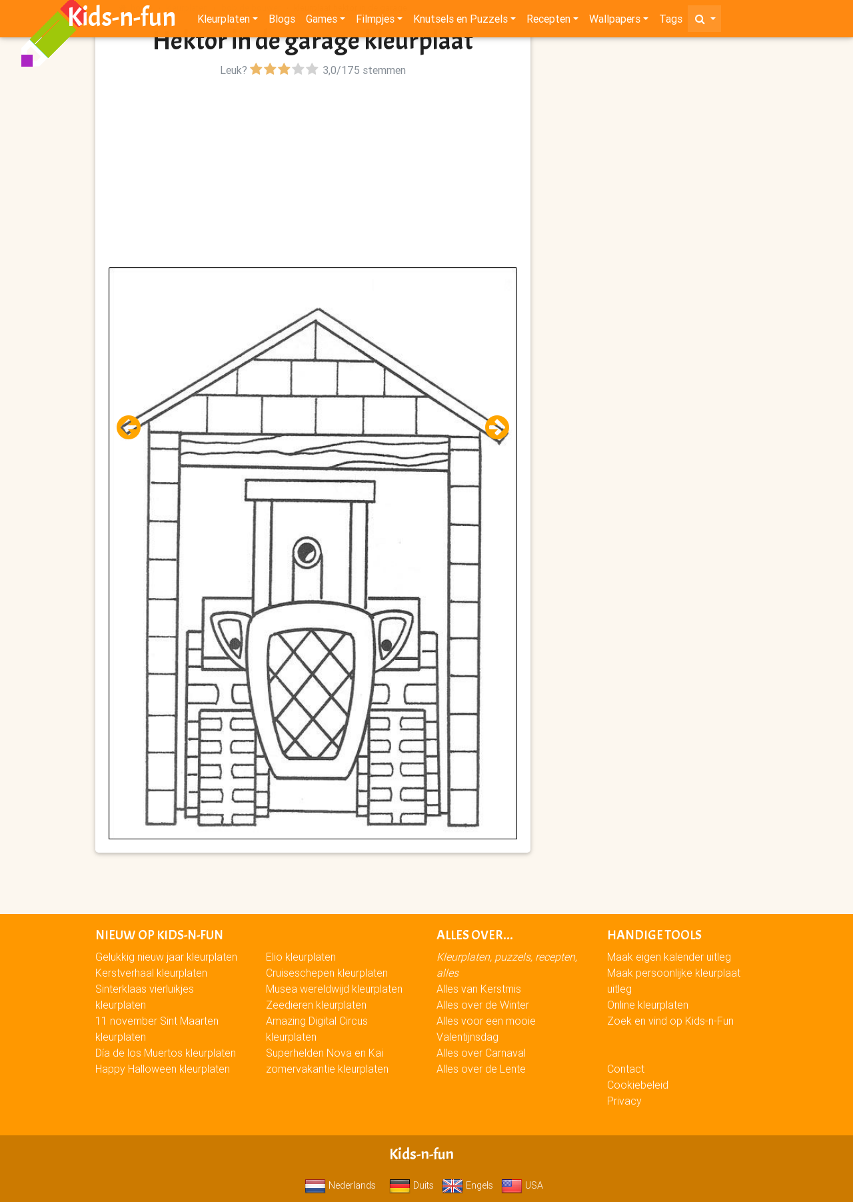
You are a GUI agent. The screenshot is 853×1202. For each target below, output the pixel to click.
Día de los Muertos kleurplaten (165, 1052)
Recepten (548, 21)
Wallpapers (614, 21)
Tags (670, 21)
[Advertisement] (313, 174)
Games (321, 21)
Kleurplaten (223, 21)
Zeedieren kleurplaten (316, 1004)
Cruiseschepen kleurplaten (327, 972)
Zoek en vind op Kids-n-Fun (670, 1020)
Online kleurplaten (647, 1004)
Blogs (282, 21)
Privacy (624, 1100)
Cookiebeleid (637, 1084)
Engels (467, 1185)
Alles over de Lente (481, 1068)
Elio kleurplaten (301, 956)
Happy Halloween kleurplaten (162, 1068)
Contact (625, 1068)
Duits (411, 1185)
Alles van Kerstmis (478, 988)
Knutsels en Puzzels (460, 21)
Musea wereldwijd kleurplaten (334, 988)
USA (522, 1185)
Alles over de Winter (482, 1004)
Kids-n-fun (121, 20)
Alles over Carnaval (481, 1052)
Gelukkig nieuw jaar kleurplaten (166, 956)
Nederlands (340, 1185)
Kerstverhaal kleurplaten (151, 972)
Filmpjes (375, 21)
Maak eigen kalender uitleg (669, 956)
